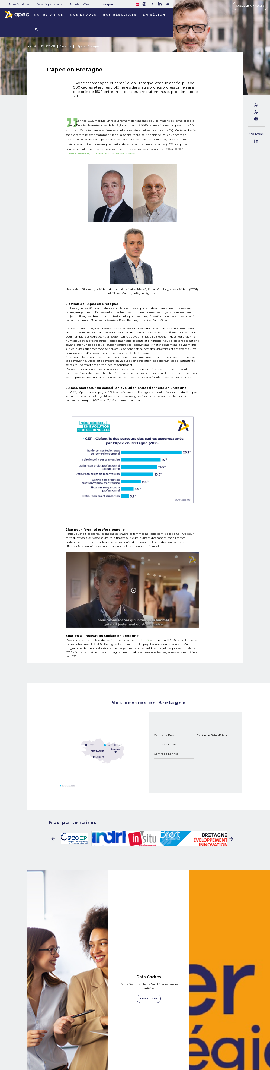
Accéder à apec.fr (250, 6)
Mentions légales (185, 1041)
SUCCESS (142, 639)
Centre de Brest (164, 735)
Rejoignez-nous (149, 1036)
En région (154, 14)
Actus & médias (19, 4)
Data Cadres (148, 897)
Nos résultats (120, 14)
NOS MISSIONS (54, 1037)
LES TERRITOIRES (56, 1056)
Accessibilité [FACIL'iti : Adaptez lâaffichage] (235, 1049)
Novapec (107, 4)
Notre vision (49, 14)
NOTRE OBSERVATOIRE (60, 1043)
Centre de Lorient (166, 744)
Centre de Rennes (166, 753)
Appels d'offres (79, 4)
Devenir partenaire (49, 4)
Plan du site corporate (187, 1036)
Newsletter (148, 1046)
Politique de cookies (186, 1047)
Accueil (32, 46)
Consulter (67, 990)
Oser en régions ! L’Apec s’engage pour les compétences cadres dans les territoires (229, 971)
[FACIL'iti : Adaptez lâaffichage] (137, 4)
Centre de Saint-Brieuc (212, 735)
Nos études (83, 14)
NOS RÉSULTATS (55, 1050)
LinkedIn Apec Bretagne (68, 972)
